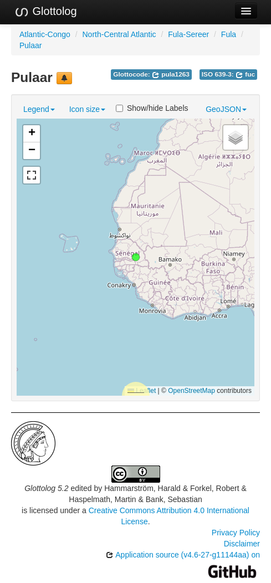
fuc (245, 74)
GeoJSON (226, 109)
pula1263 (171, 74)
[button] (135, 257)
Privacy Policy (236, 532)
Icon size (87, 109)
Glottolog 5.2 (46, 488)
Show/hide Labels (152, 108)
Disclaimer (242, 543)
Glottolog (45, 11)
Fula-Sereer (188, 34)
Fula (228, 34)
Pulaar (30, 45)
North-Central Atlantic (119, 34)
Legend (39, 109)
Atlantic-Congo (44, 34)
